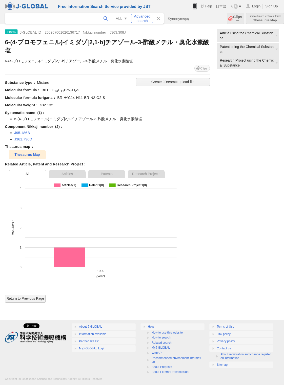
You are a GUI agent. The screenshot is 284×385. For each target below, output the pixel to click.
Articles (67, 174)
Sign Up (271, 6)
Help (208, 6)
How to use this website (167, 332)
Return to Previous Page (25, 298)
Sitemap (222, 364)
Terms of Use (225, 326)
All (27, 174)
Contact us (224, 348)
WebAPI (157, 353)
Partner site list (89, 341)
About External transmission (170, 372)
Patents (106, 174)
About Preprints (162, 367)
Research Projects (146, 174)
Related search (162, 342)
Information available (92, 334)
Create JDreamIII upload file (172, 82)
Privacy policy (226, 341)
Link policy (224, 334)
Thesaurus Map (265, 18)
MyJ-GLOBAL (161, 347)
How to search (161, 337)
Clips (237, 18)
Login (256, 6)
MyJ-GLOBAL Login (92, 348)
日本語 (221, 6)
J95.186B (22, 133)
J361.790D (23, 139)
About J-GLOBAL (90, 326)
